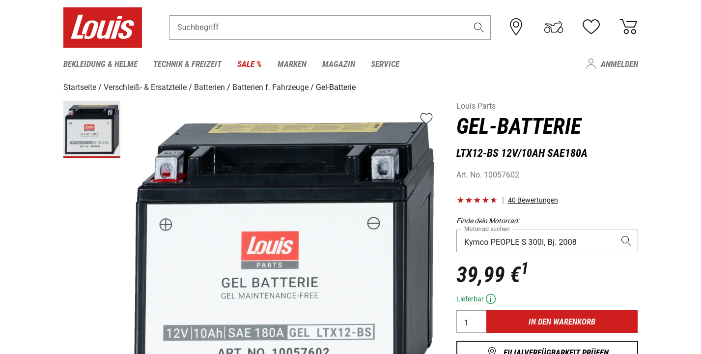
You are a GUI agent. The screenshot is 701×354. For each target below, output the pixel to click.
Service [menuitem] (385, 64)
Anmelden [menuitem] (619, 64)
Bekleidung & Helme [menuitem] (100, 64)
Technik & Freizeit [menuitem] (187, 64)
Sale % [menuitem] (249, 64)
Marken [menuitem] (292, 64)
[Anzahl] (471, 321)
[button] (478, 27)
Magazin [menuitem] (338, 64)
